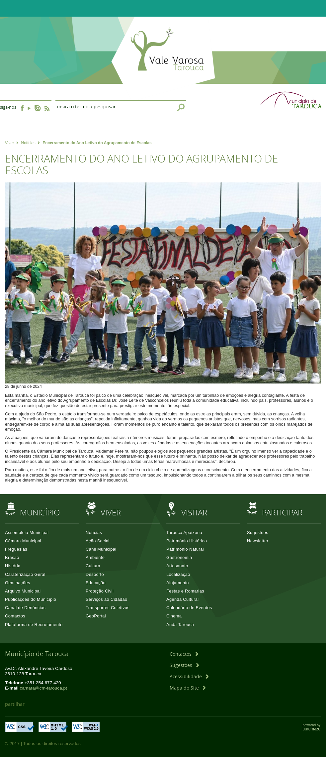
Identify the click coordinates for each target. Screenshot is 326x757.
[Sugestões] (184, 665)
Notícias (30, 143)
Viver (11, 143)
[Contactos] (184, 654)
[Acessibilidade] (189, 676)
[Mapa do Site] (187, 688)
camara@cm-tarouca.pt (43, 688)
